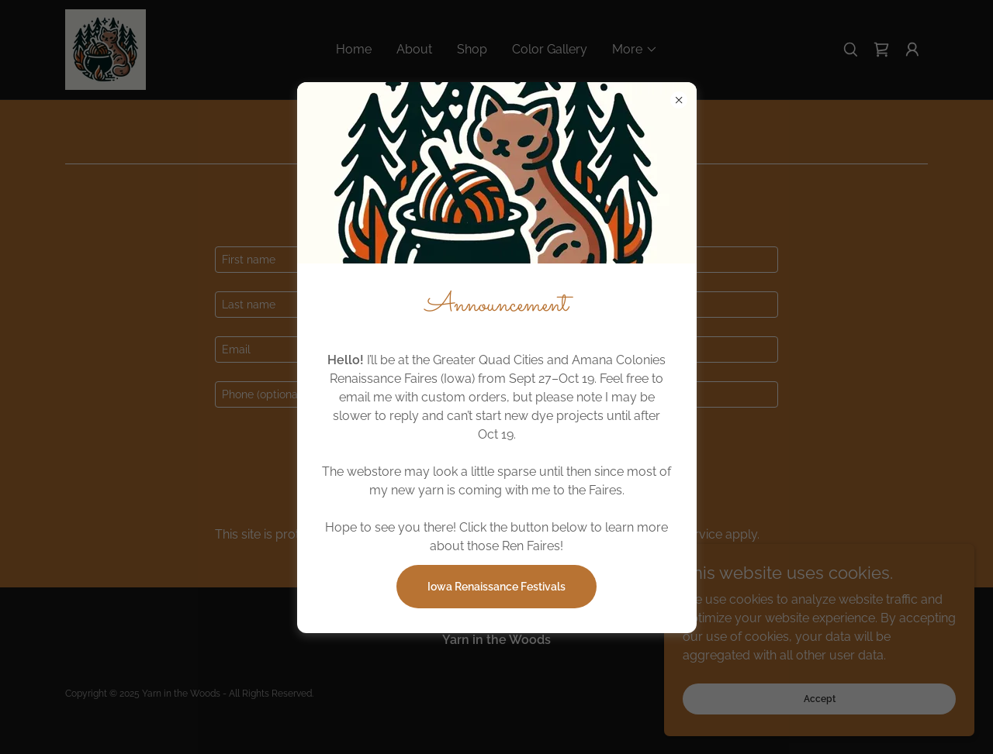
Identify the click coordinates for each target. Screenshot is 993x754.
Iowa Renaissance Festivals (496, 586)
